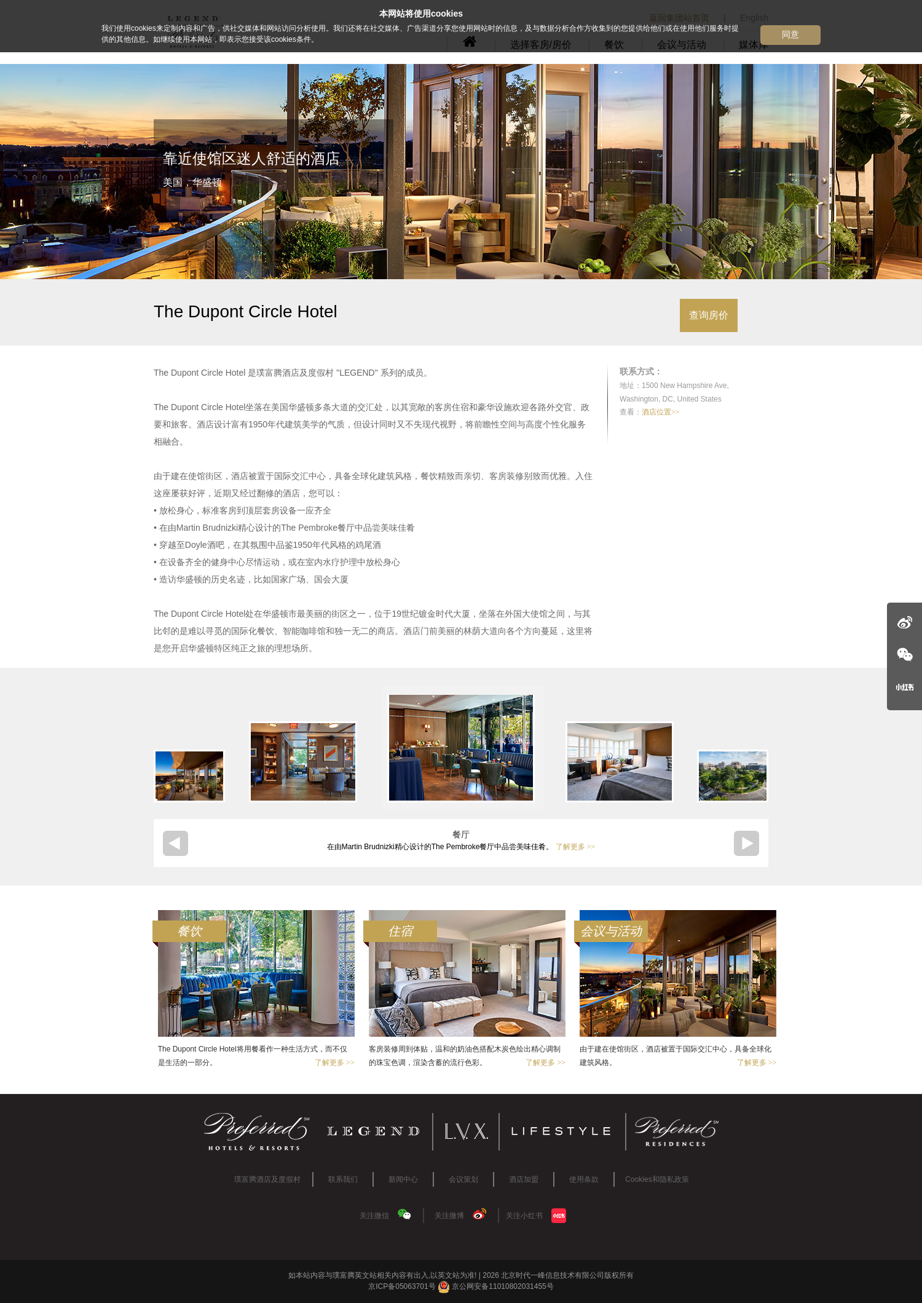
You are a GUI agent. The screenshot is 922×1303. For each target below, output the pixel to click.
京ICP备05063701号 (401, 1286)
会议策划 (463, 1179)
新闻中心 (403, 1179)
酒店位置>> (661, 412)
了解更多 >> (576, 846)
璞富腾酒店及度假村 (267, 1179)
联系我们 (343, 1179)
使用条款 (584, 1179)
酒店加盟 (523, 1179)
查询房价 (708, 315)
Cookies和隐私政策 (656, 1179)
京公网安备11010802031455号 (496, 1286)
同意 (790, 34)
